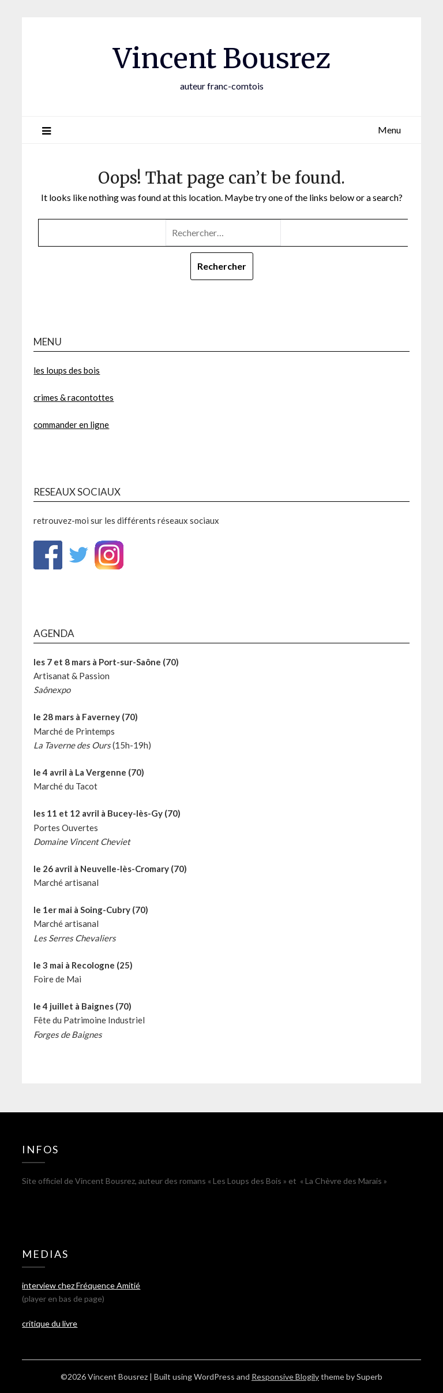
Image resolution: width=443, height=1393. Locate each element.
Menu (389, 129)
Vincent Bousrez (222, 58)
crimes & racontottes (73, 397)
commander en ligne (71, 424)
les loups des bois (66, 370)
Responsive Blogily (285, 1376)
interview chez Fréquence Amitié (81, 1285)
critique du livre (49, 1323)
